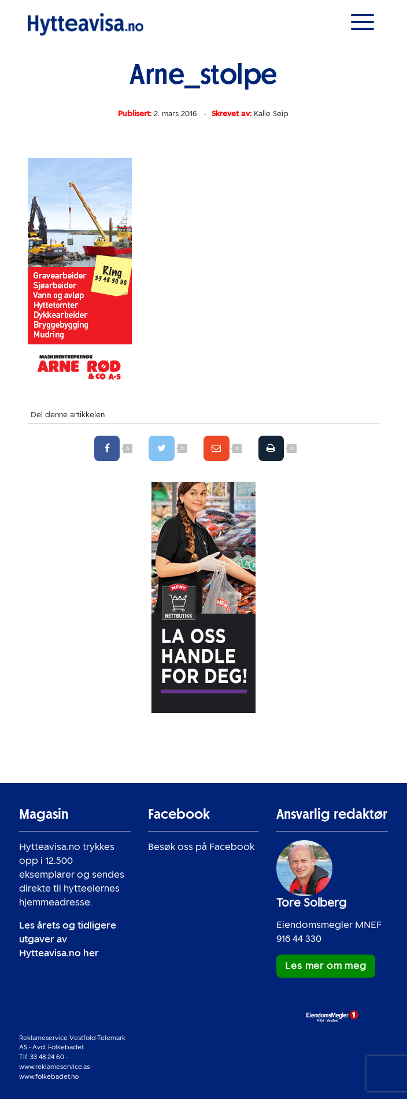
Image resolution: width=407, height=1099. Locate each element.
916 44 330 (298, 938)
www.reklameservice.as (54, 1067)
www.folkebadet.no (49, 1076)
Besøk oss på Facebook (201, 846)
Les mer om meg (325, 965)
